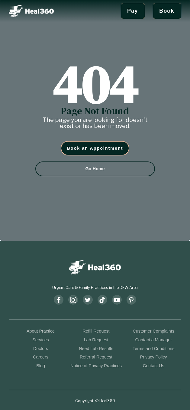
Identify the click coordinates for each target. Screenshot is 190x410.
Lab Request (96, 340)
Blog (40, 366)
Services (40, 340)
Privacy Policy (153, 357)
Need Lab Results (96, 348)
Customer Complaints (153, 331)
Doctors (40, 348)
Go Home (95, 169)
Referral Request (96, 357)
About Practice (41, 331)
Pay (132, 11)
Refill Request (96, 331)
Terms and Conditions (153, 348)
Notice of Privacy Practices (96, 366)
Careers (40, 357)
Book (166, 11)
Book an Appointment (95, 148)
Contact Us (153, 366)
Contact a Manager (153, 340)
